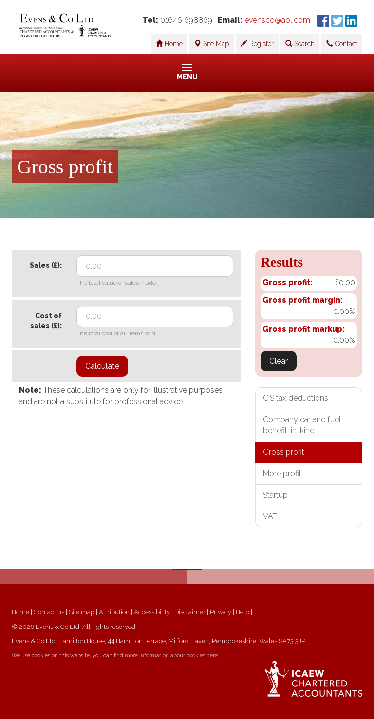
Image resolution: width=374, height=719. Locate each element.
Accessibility (152, 612)
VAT (270, 516)
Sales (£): (46, 265)
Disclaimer (190, 612)
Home (169, 44)
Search (300, 44)
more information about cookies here (171, 655)
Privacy (220, 612)
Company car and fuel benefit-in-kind (302, 425)
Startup (275, 494)
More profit (282, 473)
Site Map (211, 44)
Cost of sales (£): (46, 321)
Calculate (102, 365)
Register (257, 44)
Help (242, 612)
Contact (341, 44)
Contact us (49, 612)
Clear (278, 361)
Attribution (114, 612)
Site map (81, 612)
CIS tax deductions (295, 398)
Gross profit (283, 452)
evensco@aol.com (277, 20)
